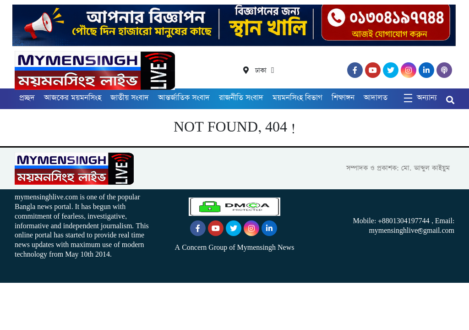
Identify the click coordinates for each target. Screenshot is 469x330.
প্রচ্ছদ (27, 98)
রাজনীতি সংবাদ (241, 98)
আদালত (375, 98)
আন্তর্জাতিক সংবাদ (184, 98)
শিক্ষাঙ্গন (343, 98)
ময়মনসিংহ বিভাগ (297, 98)
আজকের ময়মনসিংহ (72, 98)
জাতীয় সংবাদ (129, 98)
